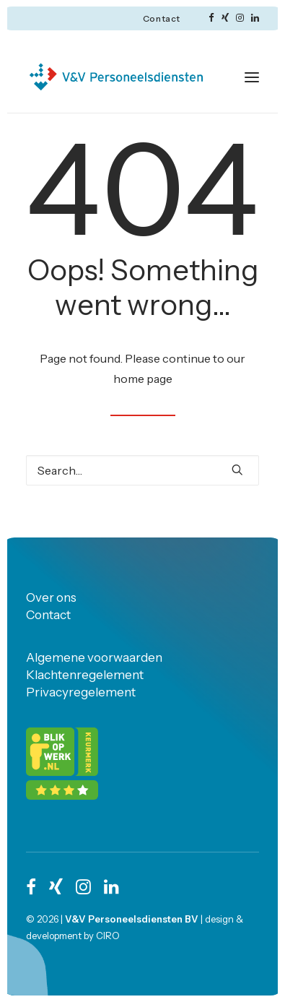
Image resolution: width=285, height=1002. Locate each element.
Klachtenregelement (85, 675)
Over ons (51, 597)
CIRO (108, 935)
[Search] (142, 470)
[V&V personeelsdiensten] (116, 77)
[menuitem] (162, 18)
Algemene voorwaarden (94, 657)
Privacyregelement (81, 692)
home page (142, 378)
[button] (211, 18)
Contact (161, 18)
